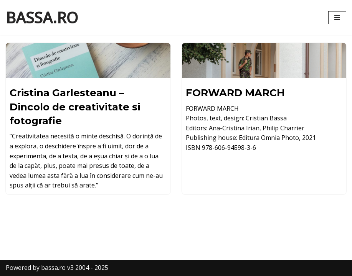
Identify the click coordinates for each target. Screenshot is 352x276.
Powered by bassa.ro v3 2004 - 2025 (57, 267)
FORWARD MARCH (235, 93)
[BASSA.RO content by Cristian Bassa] (42, 17)
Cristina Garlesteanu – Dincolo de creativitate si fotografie (75, 107)
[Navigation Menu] (337, 17)
